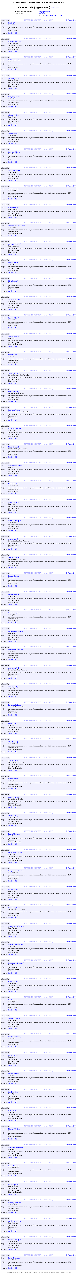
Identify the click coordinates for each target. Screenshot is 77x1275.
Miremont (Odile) (14, 484)
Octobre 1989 (12, 33)
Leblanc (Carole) (14, 539)
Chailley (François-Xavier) (17, 226)
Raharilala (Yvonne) (15, 908)
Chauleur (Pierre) (14, 336)
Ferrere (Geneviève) (15, 834)
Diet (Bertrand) (14, 281)
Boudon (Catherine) (15, 1037)
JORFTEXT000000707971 (32, 20)
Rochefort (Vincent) (15, 244)
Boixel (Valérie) (14, 1055)
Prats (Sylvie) (13, 1110)
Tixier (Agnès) (13, 760)
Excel (60, 15)
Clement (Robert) (14, 115)
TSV (46, 15)
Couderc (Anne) (14, 1000)
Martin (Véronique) (15, 520)
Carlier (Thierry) (14, 318)
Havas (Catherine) (15, 797)
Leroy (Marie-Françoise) (17, 963)
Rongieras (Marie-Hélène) (17, 871)
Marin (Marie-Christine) (17, 926)
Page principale (44, 12)
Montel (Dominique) (15, 1203)
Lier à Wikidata (55, 8)
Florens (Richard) (14, 207)
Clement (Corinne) (15, 1018)
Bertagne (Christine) (15, 705)
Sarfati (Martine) (14, 391)
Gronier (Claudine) (15, 557)
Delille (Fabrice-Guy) (16, 1221)
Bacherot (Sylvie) (14, 1184)
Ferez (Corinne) (14, 981)
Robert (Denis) (14, 263)
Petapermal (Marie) (15, 428)
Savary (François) (14, 189)
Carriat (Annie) (14, 686)
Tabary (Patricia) (14, 373)
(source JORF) (48, 20)
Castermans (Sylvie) (15, 668)
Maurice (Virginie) (15, 1129)
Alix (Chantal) (13, 723)
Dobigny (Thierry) (15, 97)
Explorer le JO (44, 13)
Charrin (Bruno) (14, 133)
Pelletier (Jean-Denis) (16, 60)
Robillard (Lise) (14, 1092)
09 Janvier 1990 (71, 20)
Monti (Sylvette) (14, 447)
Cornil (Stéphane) (14, 299)
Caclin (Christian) (14, 170)
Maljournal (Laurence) (16, 1147)
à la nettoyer (67, 1272)
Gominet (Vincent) (15, 78)
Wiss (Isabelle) (14, 742)
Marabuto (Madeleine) (16, 944)
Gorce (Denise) (14, 815)
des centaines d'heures (21, 1272)
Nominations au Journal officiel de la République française (39, 2)
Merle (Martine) (14, 779)
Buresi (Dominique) (15, 1258)
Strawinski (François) (16, 41)
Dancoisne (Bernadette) (16, 650)
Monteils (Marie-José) (16, 465)
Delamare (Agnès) (15, 613)
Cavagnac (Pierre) (15, 152)
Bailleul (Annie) (14, 1074)
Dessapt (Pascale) (14, 576)
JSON (50, 15)
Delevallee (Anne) (15, 594)
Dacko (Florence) (14, 1166)
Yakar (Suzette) (14, 355)
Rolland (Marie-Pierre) (16, 889)
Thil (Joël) (12, 23)
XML (55, 15)
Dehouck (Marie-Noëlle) (17, 631)
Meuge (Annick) (14, 502)
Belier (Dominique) (15, 1239)
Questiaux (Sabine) (15, 410)
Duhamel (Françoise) (16, 852)
